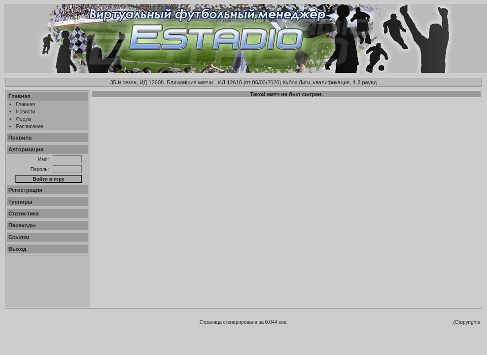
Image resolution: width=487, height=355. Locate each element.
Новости (25, 111)
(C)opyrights (466, 322)
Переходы (22, 225)
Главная (19, 96)
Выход (17, 249)
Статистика (23, 213)
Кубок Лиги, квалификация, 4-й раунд (329, 82)
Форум (23, 119)
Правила (20, 138)
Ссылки (19, 237)
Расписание (29, 126)
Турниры (20, 202)
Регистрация (25, 190)
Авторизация (25, 149)
